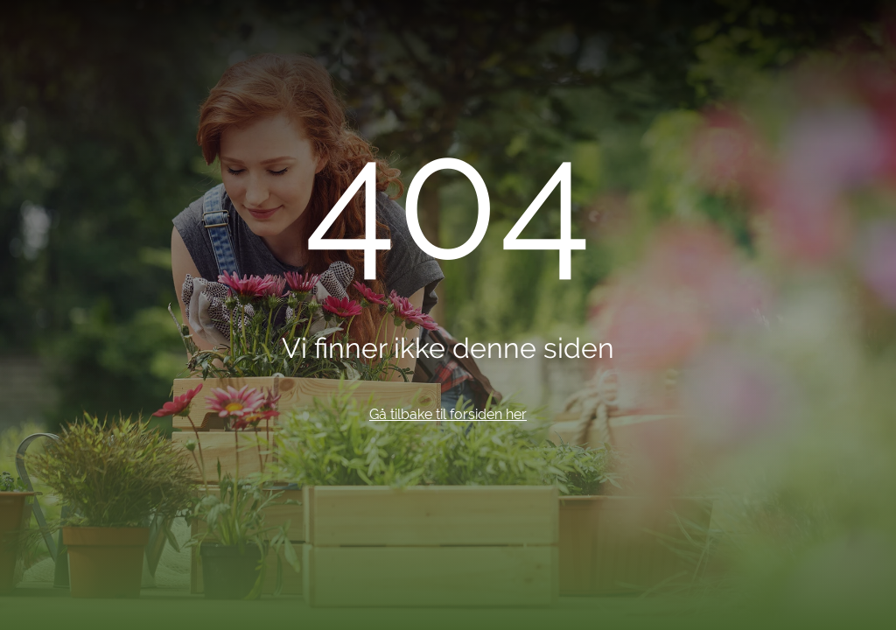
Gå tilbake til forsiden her (448, 414)
